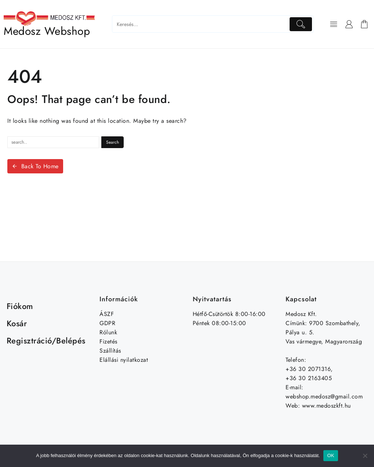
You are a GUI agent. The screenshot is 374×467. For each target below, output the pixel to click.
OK (330, 455)
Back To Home (35, 166)
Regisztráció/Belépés (46, 340)
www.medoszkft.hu (326, 405)
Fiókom (20, 306)
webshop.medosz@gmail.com (324, 396)
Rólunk (108, 332)
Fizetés (108, 341)
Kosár (17, 323)
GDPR (107, 323)
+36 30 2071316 (308, 369)
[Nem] (364, 455)
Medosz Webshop (47, 31)
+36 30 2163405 (309, 378)
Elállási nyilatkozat (123, 360)
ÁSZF (106, 314)
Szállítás (110, 350)
